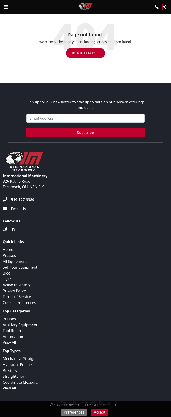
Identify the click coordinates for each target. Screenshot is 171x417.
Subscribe (85, 132)
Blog (7, 273)
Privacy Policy (14, 290)
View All (9, 342)
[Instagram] (5, 229)
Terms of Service (17, 296)
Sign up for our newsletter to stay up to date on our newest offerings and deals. (85, 104)
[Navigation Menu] (6, 7)
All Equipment (15, 261)
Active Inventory (17, 284)
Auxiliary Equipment (20, 324)
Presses (9, 255)
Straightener (13, 376)
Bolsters (10, 370)
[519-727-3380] (18, 199)
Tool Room (12, 330)
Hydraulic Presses (18, 364)
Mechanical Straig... (19, 358)
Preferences (74, 412)
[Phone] (157, 7)
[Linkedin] (13, 229)
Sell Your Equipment (20, 267)
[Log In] (164, 7)
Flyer (7, 278)
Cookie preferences (19, 302)
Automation (13, 336)
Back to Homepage (85, 53)
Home (8, 249)
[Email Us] (14, 208)
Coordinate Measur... (20, 382)
